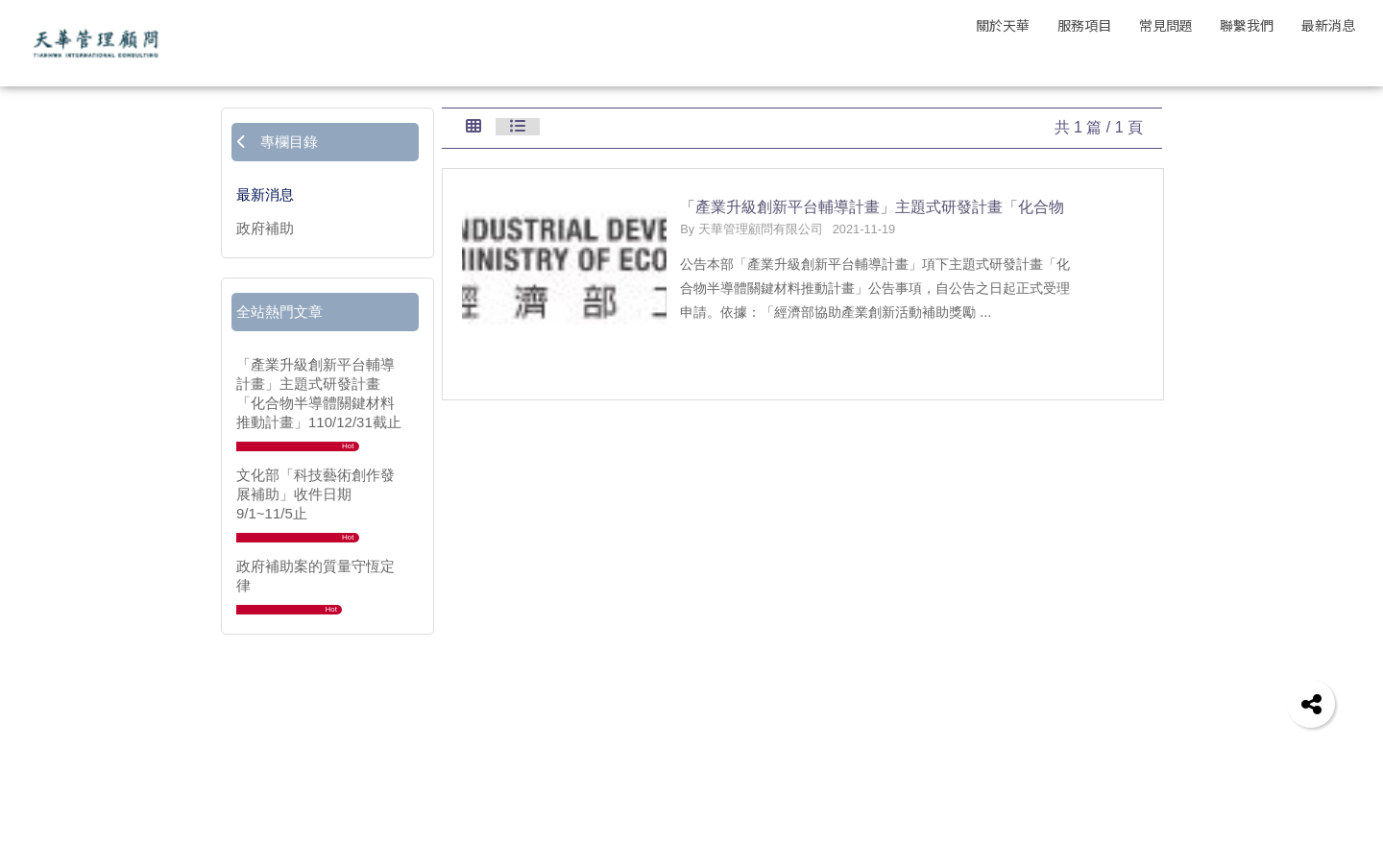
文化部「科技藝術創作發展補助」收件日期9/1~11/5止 (315, 494)
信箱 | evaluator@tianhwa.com (1057, 815)
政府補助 (265, 228)
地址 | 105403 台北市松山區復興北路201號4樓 (1104, 836)
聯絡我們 (1005, 753)
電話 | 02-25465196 (1024, 794)
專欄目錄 (277, 141)
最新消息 (265, 194)
